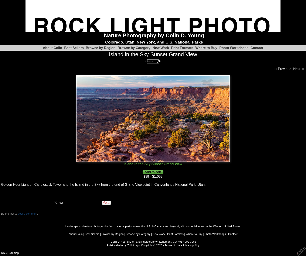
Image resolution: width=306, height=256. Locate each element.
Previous (284, 69)
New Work (161, 48)
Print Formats (182, 48)
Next (296, 69)
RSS (4, 253)
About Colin (52, 48)
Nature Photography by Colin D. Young (154, 35)
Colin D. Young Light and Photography (134, 241)
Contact (257, 48)
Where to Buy (206, 48)
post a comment (27, 213)
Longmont (165, 241)
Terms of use (172, 245)
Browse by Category (134, 48)
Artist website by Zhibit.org (123, 245)
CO (175, 241)
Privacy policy (191, 245)
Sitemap (14, 253)
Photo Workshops (233, 48)
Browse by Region (101, 48)
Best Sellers (74, 48)
